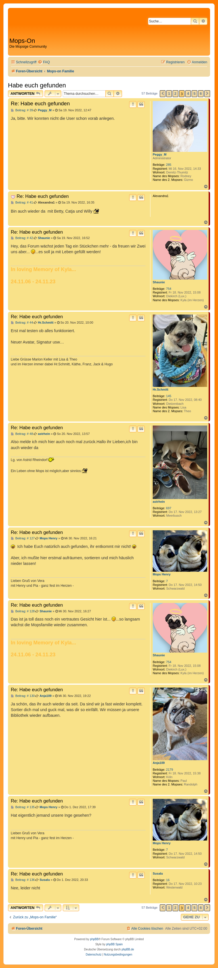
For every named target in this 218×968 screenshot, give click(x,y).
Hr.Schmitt (160, 389)
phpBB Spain (114, 944)
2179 (169, 769)
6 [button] (201, 93)
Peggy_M (159, 154)
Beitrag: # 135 (23, 807)
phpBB (94, 939)
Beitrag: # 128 (23, 611)
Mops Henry (162, 574)
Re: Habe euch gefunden (40, 103)
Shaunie (159, 282)
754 (168, 288)
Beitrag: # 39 (22, 110)
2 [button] (175, 93)
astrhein (159, 501)
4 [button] (188, 93)
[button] (162, 93)
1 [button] (169, 93)
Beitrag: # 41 (22, 202)
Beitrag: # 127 (23, 538)
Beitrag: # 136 (23, 880)
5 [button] (194, 93)
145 (168, 396)
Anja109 (159, 762)
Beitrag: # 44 (22, 322)
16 (167, 880)
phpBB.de (127, 949)
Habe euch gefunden (37, 85)
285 (168, 164)
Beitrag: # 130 (23, 696)
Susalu (158, 873)
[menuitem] (44, 62)
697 (168, 508)
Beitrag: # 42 (22, 238)
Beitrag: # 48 (22, 434)
